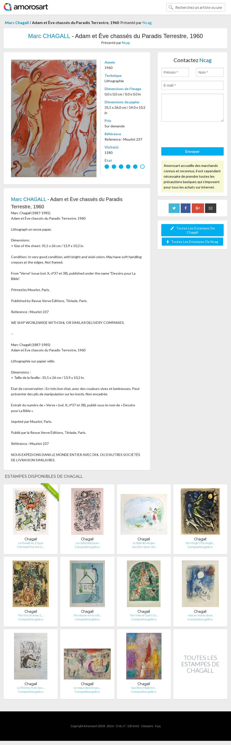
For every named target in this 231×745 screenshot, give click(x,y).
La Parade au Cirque (30, 543)
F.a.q (158, 726)
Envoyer (192, 151)
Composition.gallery (87, 547)
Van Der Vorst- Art (143, 547)
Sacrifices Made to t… (144, 688)
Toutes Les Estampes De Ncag (192, 241)
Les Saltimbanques (87, 543)
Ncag (147, 22)
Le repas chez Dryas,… (87, 688)
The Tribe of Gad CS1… (144, 615)
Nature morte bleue (200, 615)
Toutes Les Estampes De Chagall (192, 230)
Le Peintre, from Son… (30, 688)
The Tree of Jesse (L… (31, 615)
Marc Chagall (17, 22)
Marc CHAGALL (49, 36)
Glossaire (147, 726)
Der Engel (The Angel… (200, 543)
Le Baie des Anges (144, 543)
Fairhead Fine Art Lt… (30, 547)
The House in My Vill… (87, 615)
